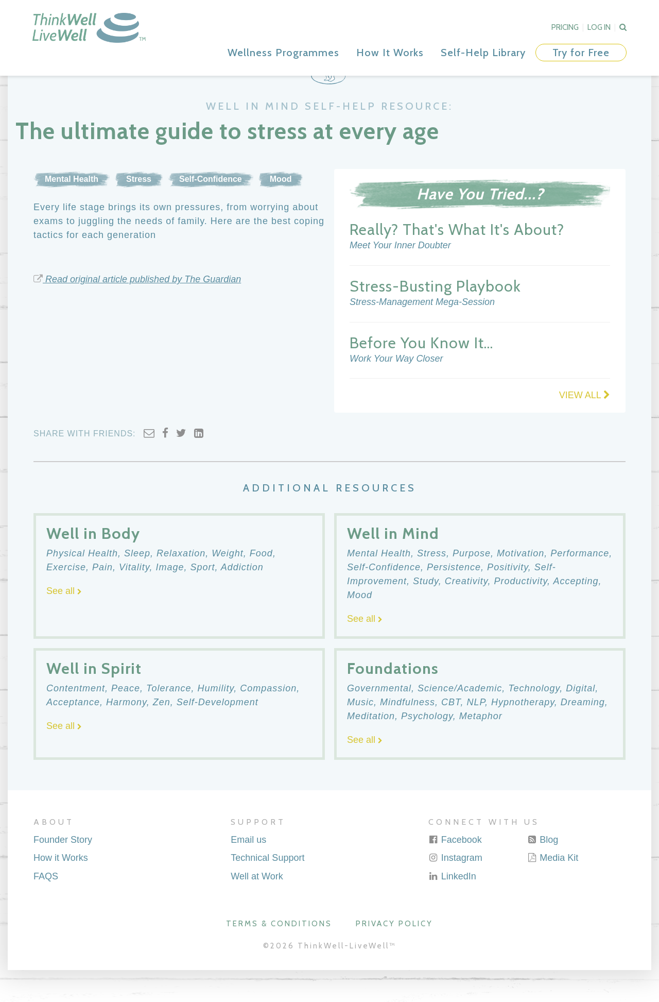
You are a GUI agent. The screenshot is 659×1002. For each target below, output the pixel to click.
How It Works (390, 52)
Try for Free (581, 52)
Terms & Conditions (279, 955)
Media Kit (552, 890)
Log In (599, 27)
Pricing (565, 27)
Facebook (455, 872)
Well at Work (257, 908)
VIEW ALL (584, 427)
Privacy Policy (394, 955)
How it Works (60, 890)
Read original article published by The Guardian (137, 311)
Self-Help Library (483, 52)
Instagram (455, 890)
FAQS (45, 908)
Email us (248, 872)
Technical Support (267, 890)
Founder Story (62, 872)
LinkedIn (452, 908)
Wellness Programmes (283, 52)
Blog (542, 872)
